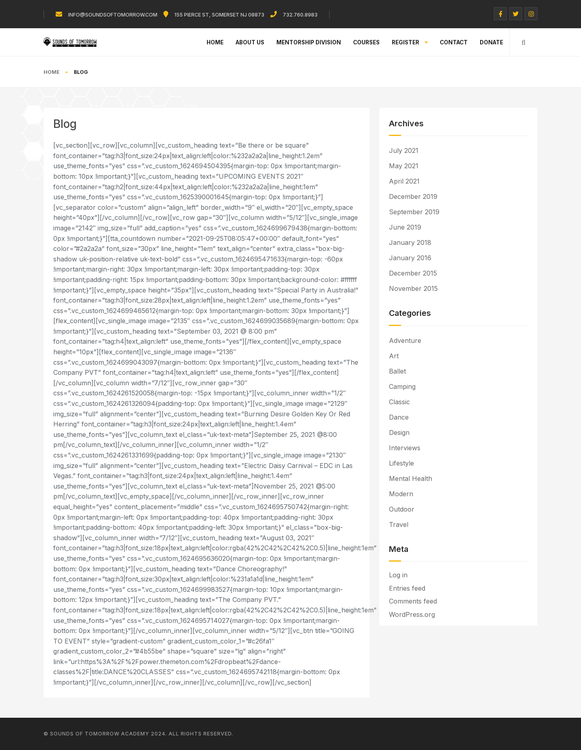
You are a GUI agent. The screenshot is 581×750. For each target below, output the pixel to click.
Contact (454, 42)
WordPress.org (412, 614)
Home (215, 42)
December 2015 (413, 273)
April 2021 (404, 181)
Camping (402, 386)
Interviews (404, 448)
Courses (366, 42)
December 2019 (413, 196)
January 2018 (410, 242)
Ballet (397, 371)
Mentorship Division (308, 42)
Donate (491, 42)
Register (410, 42)
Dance (399, 417)
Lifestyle (401, 463)
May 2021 (403, 166)
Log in (398, 575)
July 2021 (403, 150)
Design (399, 432)
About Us (250, 42)
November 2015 (413, 288)
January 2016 (410, 258)
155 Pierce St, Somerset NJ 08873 (219, 15)
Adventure (405, 340)
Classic (399, 402)
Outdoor (401, 509)
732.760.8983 (300, 15)
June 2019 (405, 227)
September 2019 (414, 212)
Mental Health (410, 478)
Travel (398, 524)
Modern (401, 494)
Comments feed (413, 601)
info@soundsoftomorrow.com (112, 15)
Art (394, 356)
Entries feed (407, 588)
